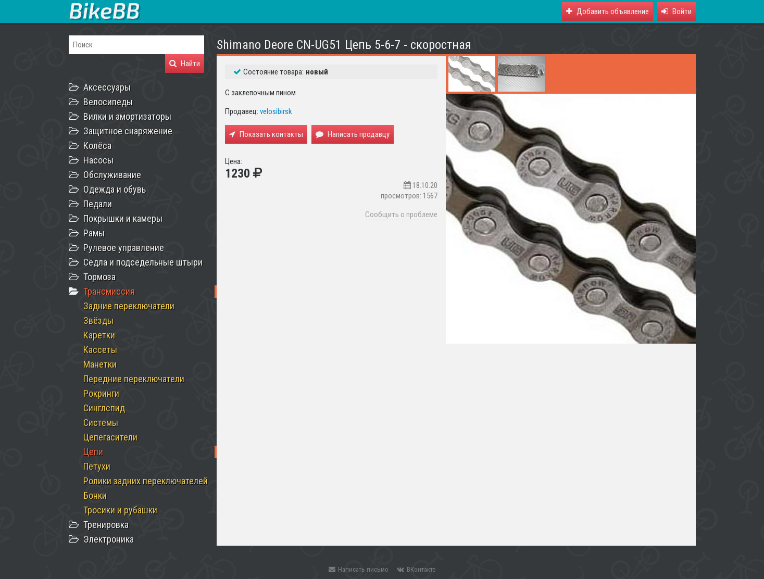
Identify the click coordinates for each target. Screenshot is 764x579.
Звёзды (98, 320)
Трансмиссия (109, 291)
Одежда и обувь (114, 189)
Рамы (94, 233)
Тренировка (106, 524)
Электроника (108, 539)
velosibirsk (276, 111)
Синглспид (104, 407)
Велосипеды (108, 101)
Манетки (100, 364)
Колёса (97, 145)
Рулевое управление (123, 247)
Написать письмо (359, 569)
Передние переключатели (133, 378)
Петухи (96, 466)
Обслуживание (112, 174)
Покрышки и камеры (122, 218)
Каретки (99, 335)
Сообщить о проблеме (401, 214)
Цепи (93, 451)
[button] (676, 11)
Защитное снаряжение (127, 130)
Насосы (98, 160)
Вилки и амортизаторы (127, 116)
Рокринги (101, 393)
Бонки (95, 495)
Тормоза (99, 276)
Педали (97, 203)
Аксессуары (107, 87)
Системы (100, 422)
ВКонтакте (416, 569)
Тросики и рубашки (120, 510)
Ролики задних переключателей (145, 480)
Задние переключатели (128, 305)
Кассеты (100, 349)
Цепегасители (110, 437)
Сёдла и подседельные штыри (143, 262)
